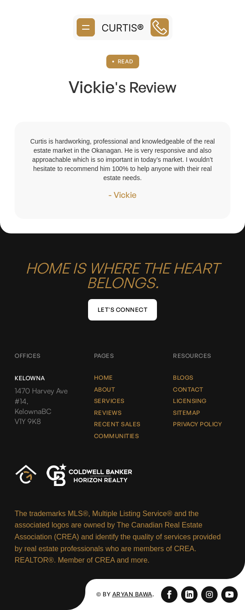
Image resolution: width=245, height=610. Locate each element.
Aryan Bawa (132, 594)
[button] (86, 27)
